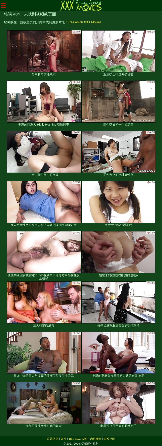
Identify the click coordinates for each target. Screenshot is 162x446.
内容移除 (95, 438)
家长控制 (109, 438)
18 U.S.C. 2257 (78, 438)
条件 (63, 438)
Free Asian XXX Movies (84, 22)
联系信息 (52, 438)
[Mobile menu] (3, 5)
